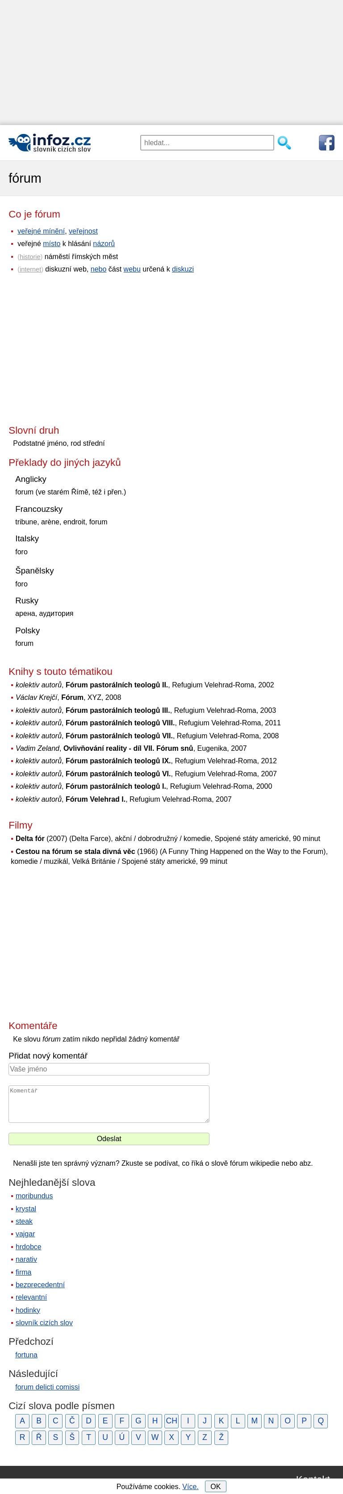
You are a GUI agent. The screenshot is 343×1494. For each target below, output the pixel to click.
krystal (26, 1209)
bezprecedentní (40, 1285)
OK (215, 1486)
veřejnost (83, 231)
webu (132, 269)
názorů (104, 243)
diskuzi (183, 269)
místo (51, 243)
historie (30, 256)
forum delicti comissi (47, 1387)
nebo (99, 269)
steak (24, 1221)
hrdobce (29, 1247)
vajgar (25, 1234)
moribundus (34, 1196)
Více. (190, 1486)
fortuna (26, 1355)
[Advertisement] (171, 62)
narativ (26, 1259)
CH (171, 1420)
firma (24, 1272)
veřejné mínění (41, 231)
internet (30, 269)
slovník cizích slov (44, 1323)
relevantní (31, 1297)
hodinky (28, 1310)
